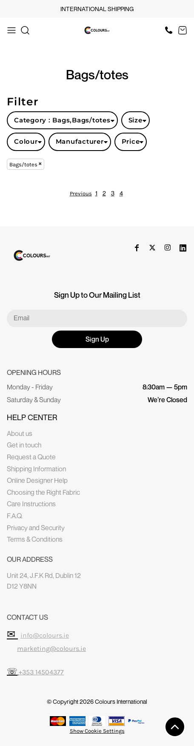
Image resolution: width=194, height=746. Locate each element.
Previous (81, 193)
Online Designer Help (37, 480)
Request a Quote (31, 457)
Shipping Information (36, 468)
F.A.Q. (15, 515)
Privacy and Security (36, 527)
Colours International (121, 701)
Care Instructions (31, 503)
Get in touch (24, 445)
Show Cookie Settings (97, 731)
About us (19, 433)
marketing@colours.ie (51, 648)
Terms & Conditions (35, 539)
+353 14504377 (41, 672)
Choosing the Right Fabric (43, 492)
